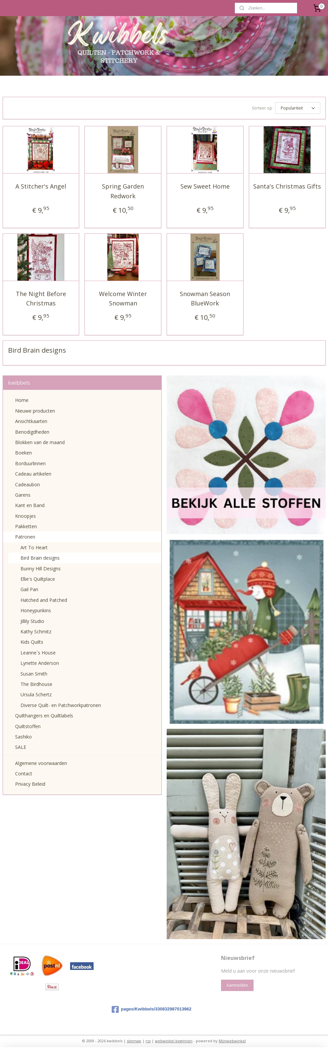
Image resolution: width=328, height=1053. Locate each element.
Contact (23, 773)
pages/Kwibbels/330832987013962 (151, 1009)
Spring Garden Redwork (123, 191)
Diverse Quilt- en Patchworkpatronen (60, 705)
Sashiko (23, 736)
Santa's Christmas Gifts (287, 186)
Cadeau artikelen (33, 474)
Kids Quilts (31, 642)
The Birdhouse (36, 684)
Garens (23, 495)
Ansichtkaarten (31, 421)
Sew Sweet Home (205, 186)
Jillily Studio (32, 621)
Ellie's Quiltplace (37, 579)
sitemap (134, 1040)
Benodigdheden (32, 432)
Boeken (23, 452)
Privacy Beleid (30, 784)
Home (22, 400)
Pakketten (26, 526)
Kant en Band (30, 505)
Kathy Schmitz (35, 631)
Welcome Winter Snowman (123, 298)
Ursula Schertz (36, 694)
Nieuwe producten (35, 411)
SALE (20, 747)
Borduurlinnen (30, 463)
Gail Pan (29, 589)
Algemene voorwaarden (41, 763)
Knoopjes (25, 516)
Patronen (25, 537)
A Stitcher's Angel (40, 186)
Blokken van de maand (40, 442)
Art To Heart (34, 547)
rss (148, 1040)
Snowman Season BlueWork (205, 298)
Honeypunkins (35, 610)
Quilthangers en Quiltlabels (44, 715)
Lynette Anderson (39, 663)
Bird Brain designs (40, 558)
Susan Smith (33, 674)
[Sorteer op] (297, 108)
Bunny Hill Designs (40, 568)
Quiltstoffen (28, 726)
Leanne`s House (38, 652)
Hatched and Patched (43, 600)
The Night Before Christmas (41, 298)
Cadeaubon (27, 484)
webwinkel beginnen (174, 1040)
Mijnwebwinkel (232, 1040)
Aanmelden (237, 985)
